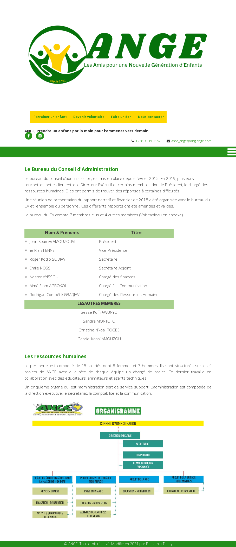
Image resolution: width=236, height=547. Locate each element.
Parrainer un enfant (50, 117)
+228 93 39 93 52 (148, 141)
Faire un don (121, 117)
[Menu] (231, 152)
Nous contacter (151, 117)
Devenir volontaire (88, 117)
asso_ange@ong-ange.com (192, 141)
